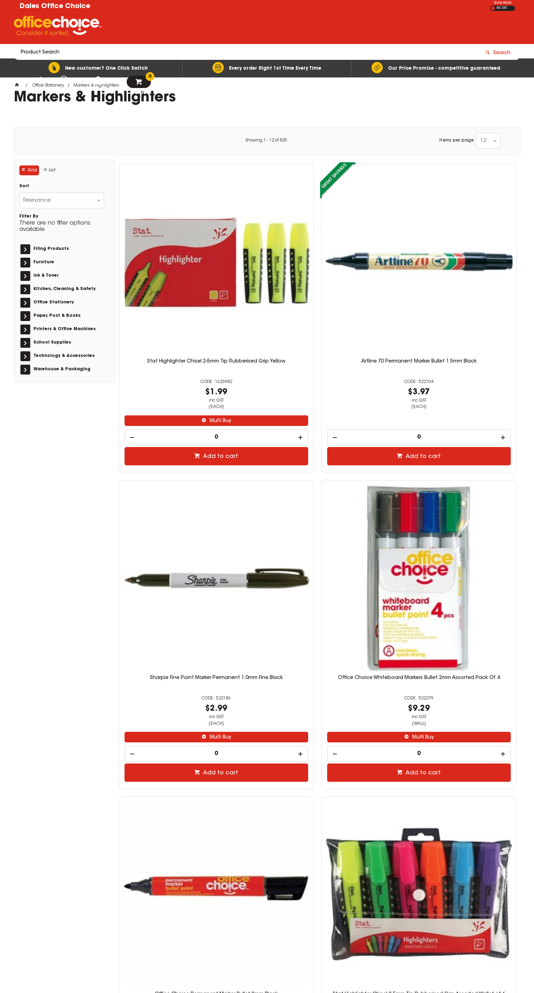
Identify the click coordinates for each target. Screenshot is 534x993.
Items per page (456, 140)
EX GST (493, 8)
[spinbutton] (166, 331)
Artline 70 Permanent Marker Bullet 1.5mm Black (267, 258)
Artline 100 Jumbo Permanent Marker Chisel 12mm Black (165, 689)
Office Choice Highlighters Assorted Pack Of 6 (368, 689)
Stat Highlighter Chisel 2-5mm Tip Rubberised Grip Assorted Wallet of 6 (267, 477)
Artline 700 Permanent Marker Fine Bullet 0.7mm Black (469, 689)
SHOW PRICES (502, 3)
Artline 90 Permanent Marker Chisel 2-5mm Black (469, 474)
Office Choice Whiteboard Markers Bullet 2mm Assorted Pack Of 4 (469, 258)
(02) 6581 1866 (387, 891)
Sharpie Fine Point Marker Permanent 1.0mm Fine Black (368, 258)
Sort (24, 186)
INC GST (502, 8)
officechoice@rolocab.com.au (403, 898)
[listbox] (488, 141)
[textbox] (226, 27)
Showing (266, 140)
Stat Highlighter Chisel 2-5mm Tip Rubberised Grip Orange (368, 474)
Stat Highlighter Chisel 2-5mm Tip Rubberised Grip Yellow (165, 258)
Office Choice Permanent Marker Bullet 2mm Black (165, 474)
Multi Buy (169, 315)
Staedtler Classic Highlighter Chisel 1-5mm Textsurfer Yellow (267, 689)
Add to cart (169, 351)
